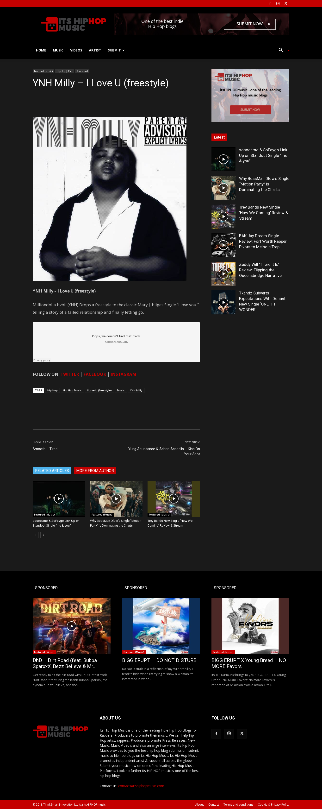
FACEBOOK (94, 374)
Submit (116, 50)
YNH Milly (136, 390)
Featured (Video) (44, 652)
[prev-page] (36, 535)
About (199, 805)
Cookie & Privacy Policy (273, 805)
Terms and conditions (238, 805)
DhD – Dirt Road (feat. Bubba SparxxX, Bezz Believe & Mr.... (65, 663)
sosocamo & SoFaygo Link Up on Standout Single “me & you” (263, 155)
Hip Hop (52, 390)
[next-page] (43, 535)
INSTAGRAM (123, 374)
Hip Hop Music (72, 390)
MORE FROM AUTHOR (95, 470)
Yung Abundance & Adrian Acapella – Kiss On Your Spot (164, 451)
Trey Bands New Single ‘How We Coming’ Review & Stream (263, 213)
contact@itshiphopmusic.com (141, 786)
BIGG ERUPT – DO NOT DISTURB (159, 660)
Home (41, 50)
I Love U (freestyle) (99, 390)
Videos (76, 50)
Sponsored (82, 71)
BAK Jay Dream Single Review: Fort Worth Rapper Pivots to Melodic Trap (263, 241)
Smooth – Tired (45, 449)
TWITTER (70, 374)
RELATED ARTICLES (52, 470)
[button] (282, 50)
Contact (213, 805)
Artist (95, 50)
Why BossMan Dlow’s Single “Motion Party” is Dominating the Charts (264, 184)
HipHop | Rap (64, 71)
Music (58, 50)
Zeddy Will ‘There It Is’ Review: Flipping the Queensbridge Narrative (260, 270)
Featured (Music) (43, 71)
